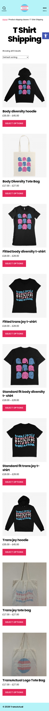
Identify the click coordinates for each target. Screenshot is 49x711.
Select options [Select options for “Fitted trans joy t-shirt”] (14, 333)
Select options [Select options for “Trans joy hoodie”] (14, 552)
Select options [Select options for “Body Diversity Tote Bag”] (14, 193)
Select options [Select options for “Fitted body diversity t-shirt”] (14, 263)
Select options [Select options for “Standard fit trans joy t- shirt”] (14, 482)
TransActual (16, 706)
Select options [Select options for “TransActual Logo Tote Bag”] (14, 692)
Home (4, 20)
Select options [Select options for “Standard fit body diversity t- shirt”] (14, 407)
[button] (45, 35)
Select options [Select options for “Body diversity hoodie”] (14, 123)
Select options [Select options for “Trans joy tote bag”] (14, 622)
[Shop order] (15, 57)
